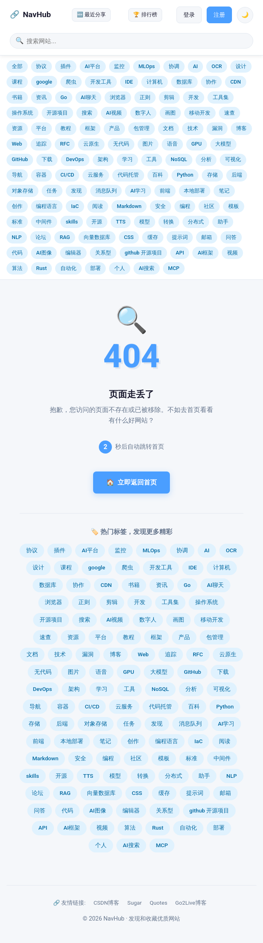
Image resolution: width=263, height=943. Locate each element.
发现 (76, 191)
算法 (17, 268)
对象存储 (22, 191)
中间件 (44, 222)
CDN (235, 82)
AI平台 (92, 66)
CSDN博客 (107, 902)
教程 (65, 128)
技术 (192, 128)
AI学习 (138, 191)
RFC (64, 144)
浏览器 (118, 97)
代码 (17, 253)
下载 (47, 159)
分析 (206, 159)
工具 (151, 159)
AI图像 (43, 253)
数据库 (184, 82)
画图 (170, 113)
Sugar (134, 902)
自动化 (68, 268)
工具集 (221, 97)
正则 (145, 97)
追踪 (41, 144)
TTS (120, 222)
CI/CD (67, 175)
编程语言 (46, 206)
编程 (185, 206)
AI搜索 (146, 268)
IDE (129, 82)
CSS (129, 237)
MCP (174, 268)
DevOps (75, 159)
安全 (160, 206)
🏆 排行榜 (145, 14)
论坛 (41, 237)
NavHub (37, 14)
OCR (217, 66)
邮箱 (206, 237)
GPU (197, 144)
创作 (17, 206)
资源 (17, 128)
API (180, 253)
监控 (119, 66)
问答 (231, 237)
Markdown (129, 206)
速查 (229, 113)
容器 (41, 175)
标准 (17, 222)
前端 (165, 191)
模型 (144, 222)
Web (17, 144)
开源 (96, 222)
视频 (232, 253)
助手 (223, 222)
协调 (174, 66)
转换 (168, 222)
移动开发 (199, 113)
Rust (41, 268)
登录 (189, 14)
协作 (211, 82)
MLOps (146, 66)
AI (195, 66)
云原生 (91, 144)
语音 (172, 144)
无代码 (121, 144)
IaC (75, 206)
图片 (148, 144)
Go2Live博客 (191, 902)
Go (63, 97)
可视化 (233, 159)
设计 (241, 66)
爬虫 (71, 82)
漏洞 (217, 128)
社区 (209, 206)
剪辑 (169, 97)
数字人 (143, 113)
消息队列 (106, 191)
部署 (95, 268)
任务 (52, 191)
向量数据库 (97, 237)
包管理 (141, 128)
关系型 (103, 253)
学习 (127, 159)
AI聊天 (88, 97)
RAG (65, 237)
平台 (41, 128)
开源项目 (57, 113)
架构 (103, 159)
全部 (17, 66)
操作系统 (22, 113)
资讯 (41, 97)
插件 (65, 66)
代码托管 (128, 175)
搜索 (87, 113)
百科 (157, 175)
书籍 (17, 97)
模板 (233, 206)
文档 (168, 128)
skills (72, 222)
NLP (17, 237)
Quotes (158, 902)
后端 (237, 175)
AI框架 (205, 253)
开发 (193, 97)
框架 (90, 128)
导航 (17, 175)
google (44, 82)
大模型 (223, 144)
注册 (219, 14)
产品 (114, 128)
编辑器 (73, 253)
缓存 (152, 237)
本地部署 (194, 191)
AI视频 (114, 113)
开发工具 (100, 82)
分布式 (196, 222)
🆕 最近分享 (91, 14)
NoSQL (179, 159)
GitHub (20, 159)
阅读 (97, 206)
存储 (212, 175)
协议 (41, 66)
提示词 (180, 237)
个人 (119, 268)
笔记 (224, 191)
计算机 (155, 82)
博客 (241, 128)
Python (185, 175)
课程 (17, 82)
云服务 (96, 175)
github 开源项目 (143, 253)
